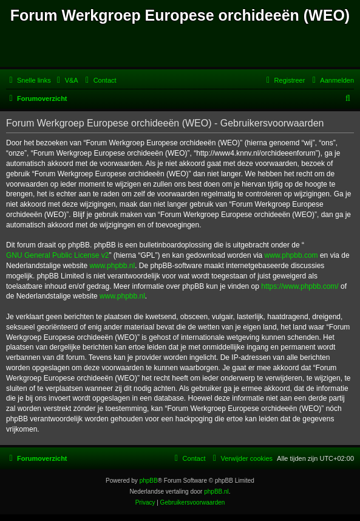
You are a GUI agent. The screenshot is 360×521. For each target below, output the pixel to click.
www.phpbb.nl (112, 265)
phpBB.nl (216, 491)
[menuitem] (66, 80)
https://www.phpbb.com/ (299, 286)
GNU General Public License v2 (57, 255)
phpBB (149, 480)
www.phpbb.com (291, 255)
